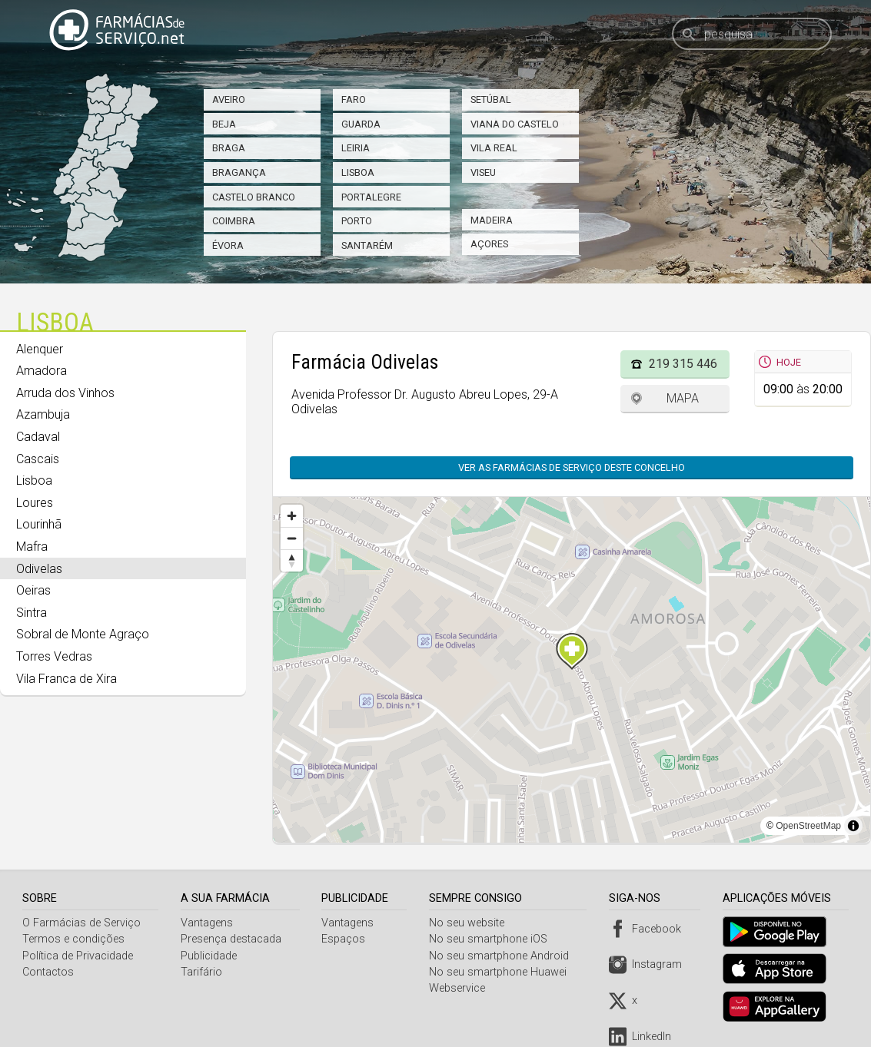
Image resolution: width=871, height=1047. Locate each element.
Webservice (460, 988)
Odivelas (39, 569)
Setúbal (490, 99)
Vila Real (493, 148)
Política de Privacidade (77, 956)
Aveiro (228, 99)
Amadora (41, 370)
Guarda (361, 124)
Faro (353, 99)
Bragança (239, 172)
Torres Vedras (54, 656)
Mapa (683, 398)
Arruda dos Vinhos (65, 393)
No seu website (469, 922)
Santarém (367, 245)
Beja (224, 124)
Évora (228, 245)
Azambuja (43, 414)
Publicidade (210, 956)
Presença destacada (232, 939)
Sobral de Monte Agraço (82, 634)
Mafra (32, 546)
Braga (228, 148)
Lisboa (357, 172)
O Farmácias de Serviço (81, 922)
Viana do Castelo (514, 124)
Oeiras (33, 590)
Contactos (48, 972)
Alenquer (39, 349)
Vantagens (208, 922)
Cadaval (38, 436)
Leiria (355, 148)
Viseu (483, 172)
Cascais (37, 459)
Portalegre (371, 197)
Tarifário (203, 972)
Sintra (31, 612)
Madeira (491, 220)
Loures (34, 502)
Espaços (345, 939)
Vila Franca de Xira (66, 678)
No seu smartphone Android (502, 956)
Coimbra (233, 221)
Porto (356, 221)
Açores (489, 244)
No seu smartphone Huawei (501, 972)
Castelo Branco (253, 197)
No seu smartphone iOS (491, 939)
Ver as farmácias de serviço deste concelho (571, 467)
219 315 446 (683, 363)
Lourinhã (39, 524)
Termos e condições (73, 939)
